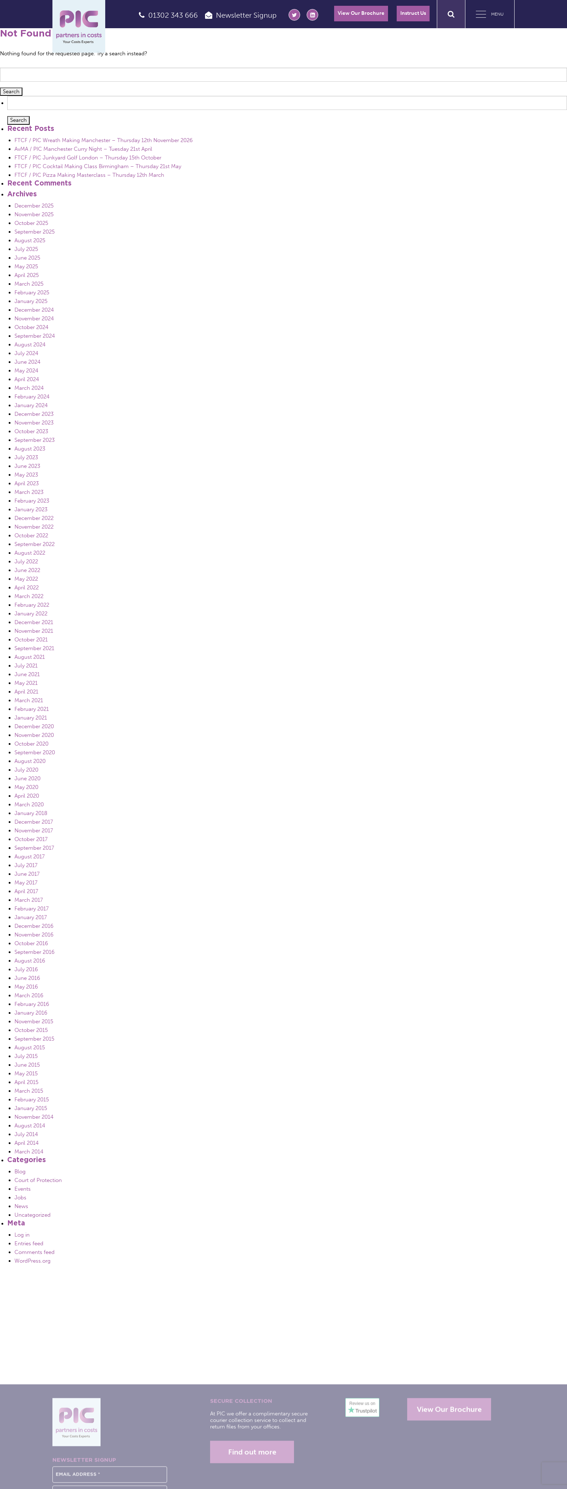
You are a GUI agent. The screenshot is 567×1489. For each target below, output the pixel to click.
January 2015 (30, 1108)
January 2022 (30, 613)
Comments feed (34, 1252)
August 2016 (29, 960)
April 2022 (26, 587)
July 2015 (26, 1056)
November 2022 (34, 527)
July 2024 (26, 353)
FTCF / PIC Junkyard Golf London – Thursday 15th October (87, 157)
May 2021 (26, 683)
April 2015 (26, 1082)
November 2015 (33, 1021)
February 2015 (31, 1099)
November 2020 (34, 735)
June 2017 (27, 874)
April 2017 (26, 891)
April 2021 (26, 691)
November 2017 (33, 830)
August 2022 (29, 553)
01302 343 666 (173, 15)
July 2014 (26, 1134)
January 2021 (30, 717)
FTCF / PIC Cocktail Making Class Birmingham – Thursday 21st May (97, 166)
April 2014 (26, 1143)
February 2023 (31, 501)
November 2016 (34, 934)
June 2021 (27, 674)
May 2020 (26, 787)
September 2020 (34, 752)
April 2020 (26, 796)
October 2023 (31, 431)
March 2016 (28, 995)
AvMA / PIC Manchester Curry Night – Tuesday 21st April (83, 149)
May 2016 (26, 987)
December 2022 (34, 518)
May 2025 (26, 266)
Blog (20, 1171)
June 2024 (27, 362)
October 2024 (31, 327)
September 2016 (34, 952)
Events (22, 1189)
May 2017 (26, 882)
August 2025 (29, 240)
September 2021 (34, 648)
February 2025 (31, 292)
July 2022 (26, 561)
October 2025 (31, 223)
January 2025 (30, 301)
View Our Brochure (361, 13)
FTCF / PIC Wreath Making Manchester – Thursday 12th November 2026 (103, 140)
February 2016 (31, 1004)
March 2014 (28, 1151)
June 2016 (27, 978)
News (21, 1206)
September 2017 (34, 848)
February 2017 (31, 908)
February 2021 (31, 709)
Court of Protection (38, 1180)
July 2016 (26, 969)
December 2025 (34, 205)
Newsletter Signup (246, 15)
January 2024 (31, 405)
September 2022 (34, 544)
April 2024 (26, 379)
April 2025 (26, 275)
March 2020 (29, 804)
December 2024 (34, 310)
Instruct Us (413, 13)
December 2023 (34, 414)
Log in (22, 1235)
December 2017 (33, 822)
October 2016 (31, 943)
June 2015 (27, 1065)
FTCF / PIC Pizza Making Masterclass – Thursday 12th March (89, 175)
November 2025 (34, 214)
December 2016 (34, 926)
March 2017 (28, 900)
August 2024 (30, 344)
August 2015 (29, 1047)
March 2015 (28, 1091)
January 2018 (30, 813)
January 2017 (30, 917)
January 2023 (30, 509)
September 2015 (34, 1039)
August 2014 (29, 1125)
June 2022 (27, 570)
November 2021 (33, 631)
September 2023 (34, 440)
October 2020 (31, 744)
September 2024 (34, 336)
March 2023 (28, 492)
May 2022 (26, 579)
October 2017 (31, 839)
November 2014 (34, 1117)
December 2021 (33, 622)
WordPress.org (32, 1261)
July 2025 (26, 249)
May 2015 (26, 1073)
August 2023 (29, 448)
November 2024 (34, 318)
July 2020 (26, 770)
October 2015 (31, 1030)
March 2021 (28, 700)
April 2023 (26, 483)
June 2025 (27, 258)
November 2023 (34, 422)
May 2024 (26, 370)
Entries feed (28, 1243)
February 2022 (31, 605)
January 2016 (30, 1013)
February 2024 (32, 396)
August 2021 (29, 657)
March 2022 (28, 596)
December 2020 (34, 726)
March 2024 (29, 388)
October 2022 (31, 535)
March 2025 (28, 284)
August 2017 (29, 856)
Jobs (20, 1197)
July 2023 (26, 457)
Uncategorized (32, 1215)
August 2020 (30, 761)
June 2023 (27, 466)
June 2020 (27, 778)
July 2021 (26, 665)
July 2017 (26, 865)
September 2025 (34, 232)
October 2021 (31, 639)
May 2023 (26, 475)
